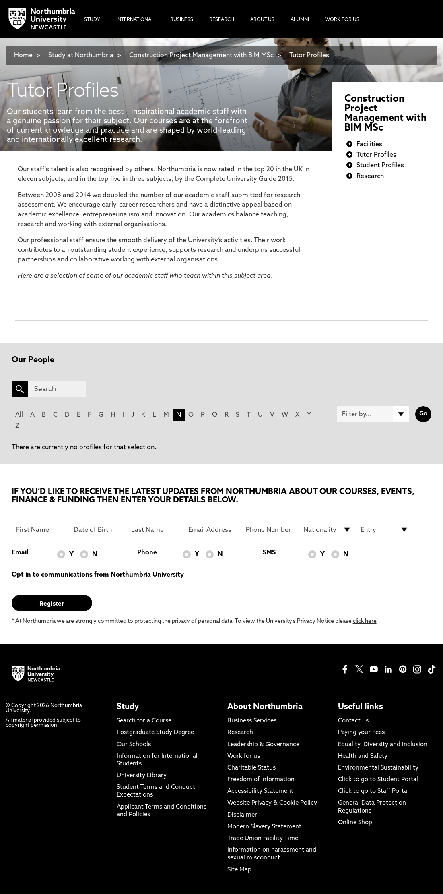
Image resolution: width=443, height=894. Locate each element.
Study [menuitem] (92, 19)
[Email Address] (212, 530)
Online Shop (355, 823)
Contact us (353, 721)
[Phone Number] (270, 530)
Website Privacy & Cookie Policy (272, 803)
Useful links (360, 707)
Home (23, 55)
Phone (147, 553)
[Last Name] (155, 530)
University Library (142, 776)
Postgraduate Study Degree (155, 733)
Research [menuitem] (221, 19)
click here (365, 621)
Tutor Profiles (309, 55)
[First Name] (40, 530)
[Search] (57, 389)
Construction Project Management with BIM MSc (202, 55)
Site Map (239, 870)
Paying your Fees (361, 733)
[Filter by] (373, 414)
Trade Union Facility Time (262, 839)
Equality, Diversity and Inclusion (382, 745)
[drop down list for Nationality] (327, 530)
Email (20, 553)
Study (128, 707)
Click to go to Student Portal (378, 780)
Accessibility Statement (260, 791)
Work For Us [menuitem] (342, 19)
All (19, 415)
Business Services (251, 721)
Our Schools (134, 745)
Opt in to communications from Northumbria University (98, 575)
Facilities (369, 144)
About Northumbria (265, 707)
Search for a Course (144, 721)
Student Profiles (380, 165)
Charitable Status (251, 768)
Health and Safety (362, 756)
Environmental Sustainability (378, 768)
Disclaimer (242, 815)
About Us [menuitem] (262, 19)
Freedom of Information (261, 780)
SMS (269, 553)
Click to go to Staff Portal (373, 791)
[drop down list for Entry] (384, 530)
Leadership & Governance (263, 745)
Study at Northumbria (80, 55)
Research (370, 176)
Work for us (243, 756)
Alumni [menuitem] (300, 19)
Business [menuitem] (181, 19)
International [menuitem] (135, 19)
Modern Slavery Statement (264, 827)
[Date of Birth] (98, 530)
